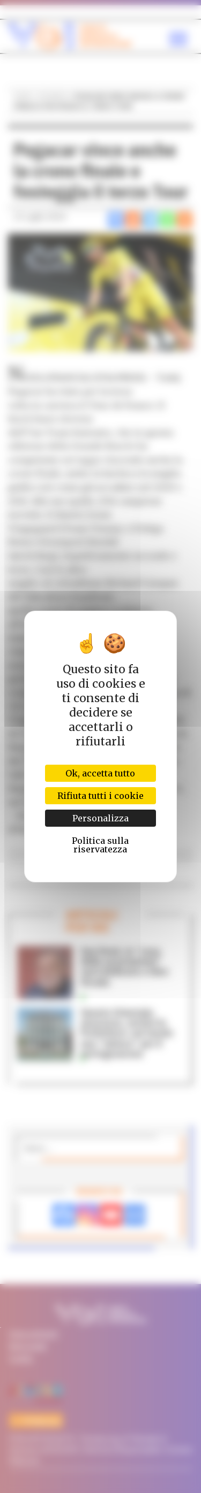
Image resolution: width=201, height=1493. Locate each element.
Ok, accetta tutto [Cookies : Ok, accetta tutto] (100, 773)
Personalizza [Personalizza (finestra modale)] (100, 818)
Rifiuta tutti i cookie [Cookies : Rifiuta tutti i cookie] (100, 795)
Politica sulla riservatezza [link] (100, 845)
